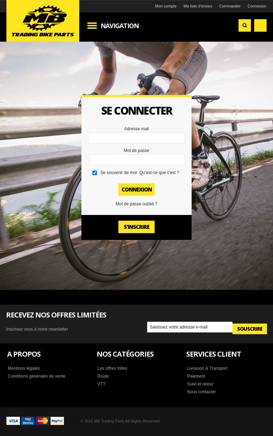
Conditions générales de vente (36, 376)
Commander (230, 6)
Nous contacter (201, 391)
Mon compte (166, 6)
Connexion (256, 6)
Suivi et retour (200, 384)
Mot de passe (136, 150)
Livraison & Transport (207, 368)
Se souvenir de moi (118, 172)
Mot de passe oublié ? (136, 203)
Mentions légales (24, 368)
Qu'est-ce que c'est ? (159, 172)
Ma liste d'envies (197, 6)
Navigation (120, 25)
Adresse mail (136, 128)
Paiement (196, 376)
